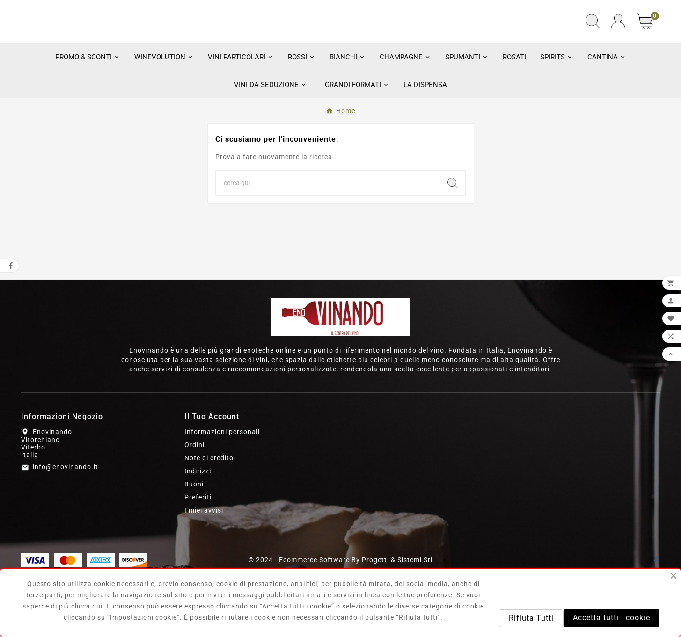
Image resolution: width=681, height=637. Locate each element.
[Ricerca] (328, 245)
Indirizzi (197, 533)
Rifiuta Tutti (531, 618)
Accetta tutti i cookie (611, 617)
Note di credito (209, 520)
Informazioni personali (222, 494)
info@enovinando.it (65, 530)
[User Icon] (618, 52)
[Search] (452, 245)
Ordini (194, 507)
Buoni (194, 546)
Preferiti (198, 560)
